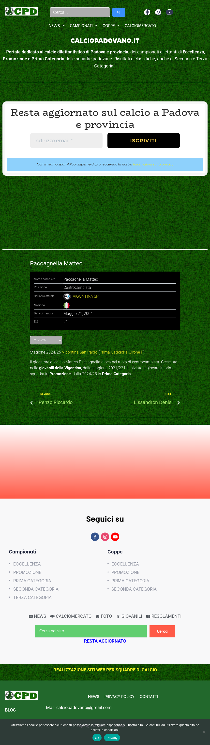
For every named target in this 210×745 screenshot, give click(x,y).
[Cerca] (162, 631)
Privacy (111, 738)
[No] (203, 731)
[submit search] (118, 12)
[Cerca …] (80, 12)
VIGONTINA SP (86, 296)
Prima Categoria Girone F (121, 352)
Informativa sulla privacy (153, 164)
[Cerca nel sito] (91, 631)
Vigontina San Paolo (79, 352)
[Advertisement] (105, 215)
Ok (97, 738)
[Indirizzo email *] (66, 140)
